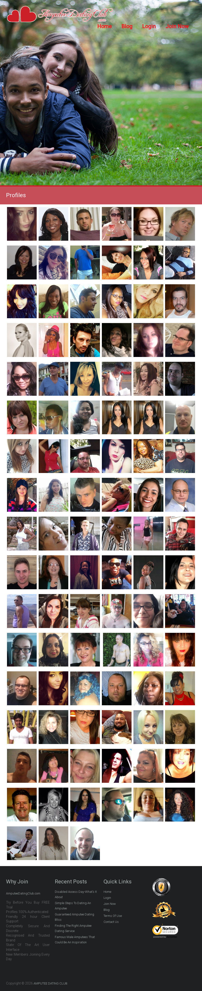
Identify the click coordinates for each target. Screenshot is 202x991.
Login (149, 26)
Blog (126, 26)
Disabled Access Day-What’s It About (76, 894)
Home (104, 26)
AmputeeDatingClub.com (23, 893)
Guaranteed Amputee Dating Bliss (74, 917)
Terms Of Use (113, 916)
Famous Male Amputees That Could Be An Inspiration (75, 939)
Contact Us (111, 922)
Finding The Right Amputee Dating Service (73, 928)
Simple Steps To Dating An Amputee (73, 905)
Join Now (177, 26)
